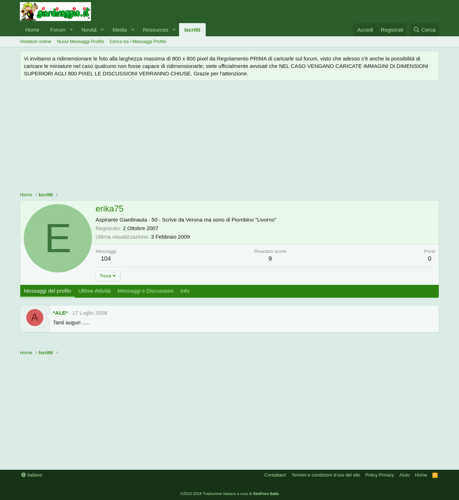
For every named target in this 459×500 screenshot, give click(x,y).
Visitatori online (35, 41)
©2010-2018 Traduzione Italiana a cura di (229, 493)
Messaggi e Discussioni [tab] (145, 291)
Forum (57, 30)
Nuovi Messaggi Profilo (80, 41)
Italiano (31, 475)
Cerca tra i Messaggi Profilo (138, 41)
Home (32, 30)
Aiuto (404, 475)
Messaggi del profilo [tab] (47, 291)
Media (120, 30)
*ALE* (60, 313)
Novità (89, 30)
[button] (71, 29)
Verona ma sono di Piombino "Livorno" (231, 220)
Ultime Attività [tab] (94, 291)
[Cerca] (424, 29)
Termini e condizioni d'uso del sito (326, 475)
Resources (155, 30)
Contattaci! (275, 475)
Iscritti (192, 30)
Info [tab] (184, 291)
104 (106, 258)
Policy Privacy (379, 475)
